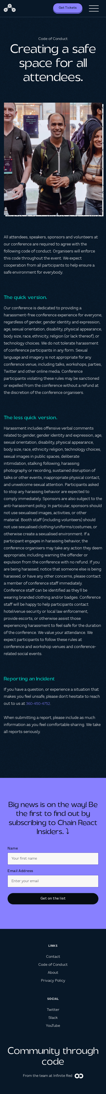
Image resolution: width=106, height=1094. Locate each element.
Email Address (20, 871)
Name (12, 848)
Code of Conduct (53, 964)
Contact (53, 956)
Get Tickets (68, 8)
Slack (53, 1018)
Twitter (53, 1010)
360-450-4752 (38, 704)
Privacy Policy (53, 980)
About (53, 972)
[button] (93, 8)
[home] (10, 8)
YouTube (53, 1026)
